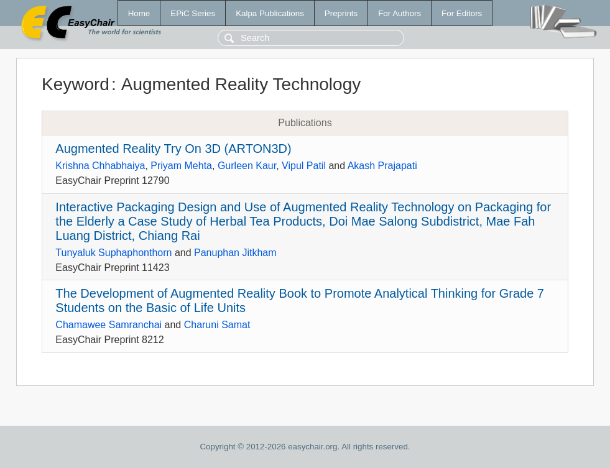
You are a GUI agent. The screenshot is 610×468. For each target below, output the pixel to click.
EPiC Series (192, 13)
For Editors (461, 13)
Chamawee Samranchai (108, 324)
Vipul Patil (304, 165)
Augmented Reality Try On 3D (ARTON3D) (173, 148)
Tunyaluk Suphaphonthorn (113, 252)
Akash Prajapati (382, 165)
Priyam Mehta (181, 165)
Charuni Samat (217, 324)
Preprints (341, 13)
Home (139, 13)
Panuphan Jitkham (235, 252)
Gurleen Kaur (247, 165)
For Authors (399, 13)
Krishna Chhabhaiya (100, 165)
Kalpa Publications (270, 13)
